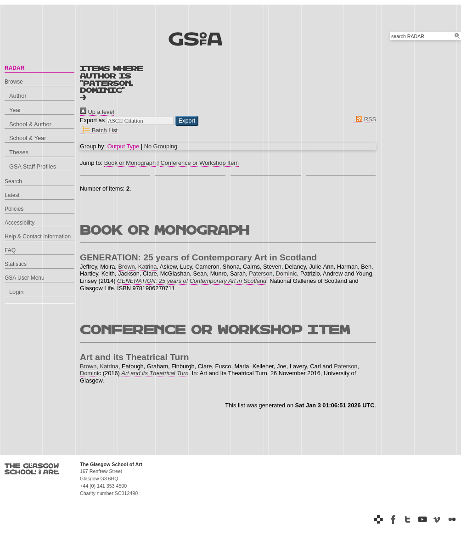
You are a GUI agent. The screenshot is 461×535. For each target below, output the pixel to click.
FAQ (10, 250)
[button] (187, 121)
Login (16, 291)
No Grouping (161, 146)
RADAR (14, 68)
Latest (12, 195)
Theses (18, 152)
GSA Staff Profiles (32, 166)
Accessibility (19, 223)
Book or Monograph (130, 162)
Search (13, 181)
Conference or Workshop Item (199, 162)
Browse (14, 82)
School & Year (27, 138)
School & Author (30, 124)
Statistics (16, 264)
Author (18, 95)
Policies (14, 209)
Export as (92, 120)
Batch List (99, 130)
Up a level (97, 111)
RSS (364, 119)
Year (15, 110)
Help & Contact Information (38, 236)
